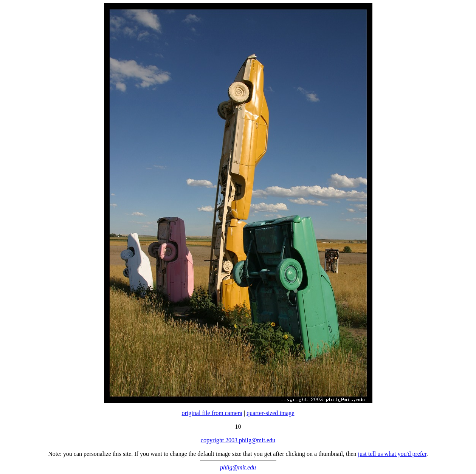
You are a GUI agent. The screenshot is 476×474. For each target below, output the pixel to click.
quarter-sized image (270, 413)
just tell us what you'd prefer (392, 454)
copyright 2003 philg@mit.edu (238, 440)
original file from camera (212, 413)
